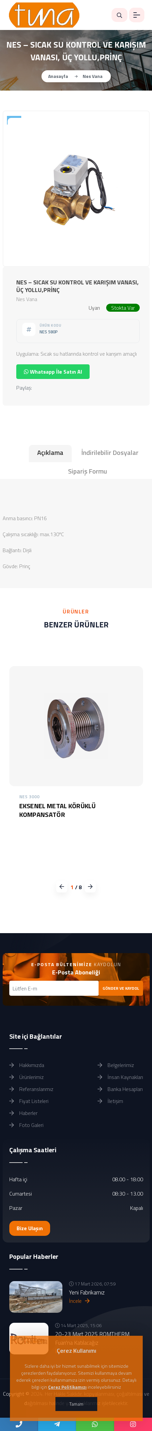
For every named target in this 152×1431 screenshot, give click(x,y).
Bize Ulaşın (30, 1228)
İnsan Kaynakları (120, 1077)
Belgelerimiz (116, 1065)
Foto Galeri (26, 1125)
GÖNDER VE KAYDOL (121, 988)
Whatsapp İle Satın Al (53, 372)
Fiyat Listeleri (28, 1101)
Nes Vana (93, 76)
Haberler (23, 1113)
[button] (90, 886)
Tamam (76, 1403)
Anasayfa (58, 76)
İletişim (110, 1101)
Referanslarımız (31, 1089)
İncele (79, 1301)
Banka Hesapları (120, 1089)
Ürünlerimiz (26, 1077)
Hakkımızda (26, 1065)
